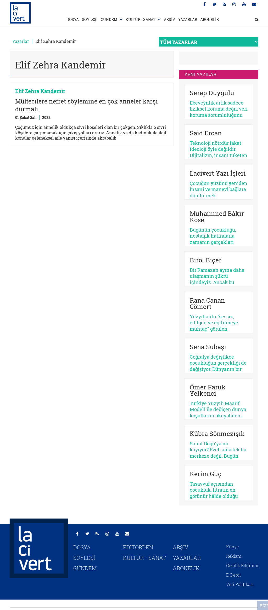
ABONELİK (209, 19)
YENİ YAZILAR (200, 74)
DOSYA (72, 19)
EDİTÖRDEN (138, 547)
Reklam (233, 556)
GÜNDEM (109, 19)
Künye (232, 546)
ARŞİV (169, 19)
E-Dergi (233, 575)
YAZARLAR (187, 19)
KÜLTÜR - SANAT (140, 19)
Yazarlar (20, 41)
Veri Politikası (240, 584)
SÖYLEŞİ (90, 19)
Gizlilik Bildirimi (242, 565)
